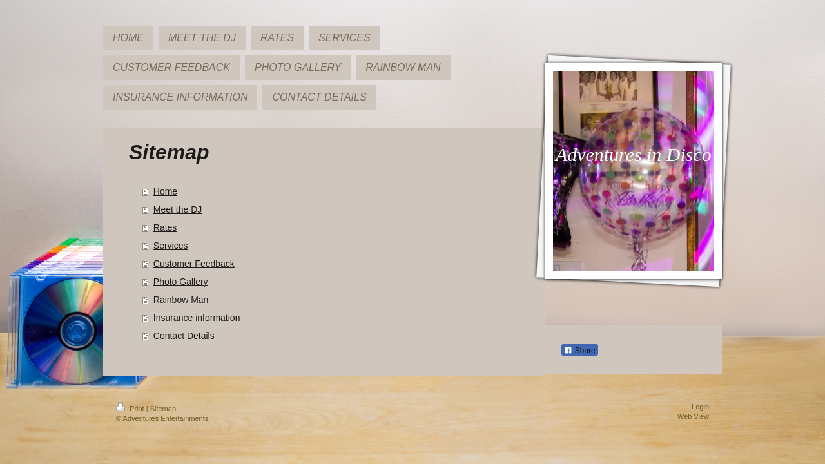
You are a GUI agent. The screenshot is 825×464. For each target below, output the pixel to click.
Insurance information (196, 318)
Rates (165, 227)
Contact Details (184, 336)
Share (579, 350)
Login (700, 407)
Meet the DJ (177, 209)
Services (170, 245)
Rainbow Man (181, 300)
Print (131, 408)
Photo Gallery (180, 281)
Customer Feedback (194, 263)
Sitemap (163, 408)
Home (165, 191)
